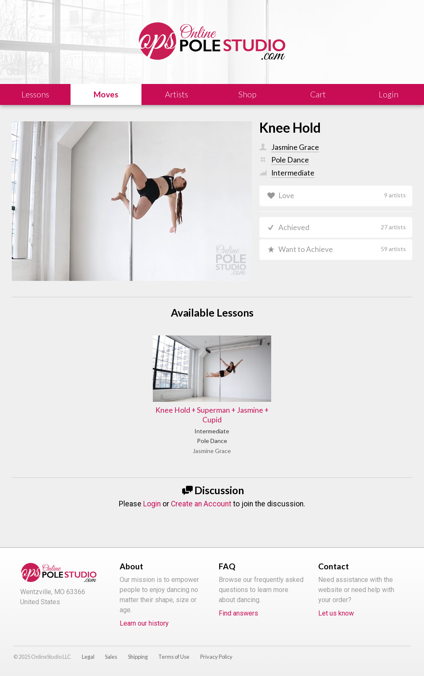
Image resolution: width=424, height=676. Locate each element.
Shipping (138, 656)
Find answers (238, 613)
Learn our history (144, 623)
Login (152, 504)
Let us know (336, 613)
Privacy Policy (216, 656)
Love (342, 195)
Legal (88, 656)
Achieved (342, 227)
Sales (111, 656)
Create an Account (201, 504)
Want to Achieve (342, 249)
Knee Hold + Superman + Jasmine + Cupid (212, 415)
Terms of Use (173, 656)
